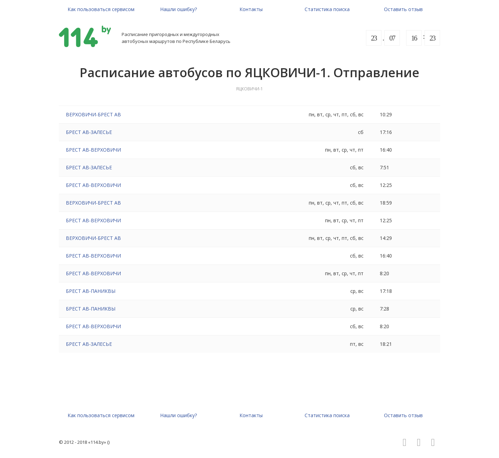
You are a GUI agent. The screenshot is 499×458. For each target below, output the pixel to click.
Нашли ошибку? (178, 9)
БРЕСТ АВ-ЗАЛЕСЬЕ (89, 132)
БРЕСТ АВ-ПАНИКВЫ (90, 291)
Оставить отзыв (403, 9)
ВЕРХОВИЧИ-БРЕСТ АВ (93, 114)
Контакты (251, 9)
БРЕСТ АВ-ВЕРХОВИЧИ (93, 149)
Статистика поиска (327, 9)
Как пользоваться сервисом (101, 9)
